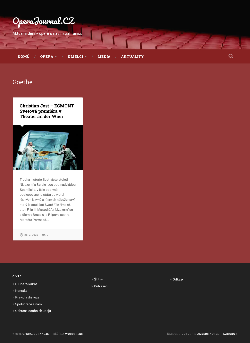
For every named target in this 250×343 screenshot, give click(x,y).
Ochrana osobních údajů (33, 311)
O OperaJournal (26, 284)
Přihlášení (101, 286)
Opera (46, 56)
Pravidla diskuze (27, 297)
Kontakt (21, 291)
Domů (24, 56)
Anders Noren (208, 333)
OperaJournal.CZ (43, 21)
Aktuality (132, 56)
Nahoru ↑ (230, 333)
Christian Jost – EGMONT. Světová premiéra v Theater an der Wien (47, 111)
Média (104, 56)
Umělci (75, 56)
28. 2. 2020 (31, 235)
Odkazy (178, 279)
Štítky (98, 279)
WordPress (74, 333)
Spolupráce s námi (29, 304)
